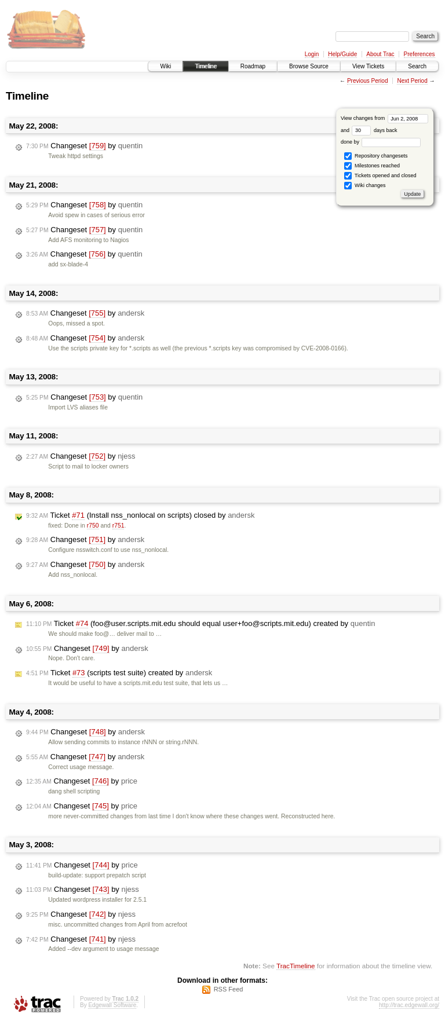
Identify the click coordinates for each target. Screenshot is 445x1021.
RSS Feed (228, 989)
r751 (118, 525)
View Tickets (368, 66)
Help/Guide (342, 54)
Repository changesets (375, 156)
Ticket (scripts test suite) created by (119, 673)
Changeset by (84, 146)
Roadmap (252, 66)
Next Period (412, 81)
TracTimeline (295, 965)
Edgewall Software (112, 1005)
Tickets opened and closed (380, 176)
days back (374, 130)
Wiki (165, 66)
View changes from (384, 118)
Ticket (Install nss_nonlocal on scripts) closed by (140, 515)
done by (381, 142)
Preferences (419, 54)
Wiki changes (364, 185)
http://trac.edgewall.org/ (409, 1005)
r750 (93, 525)
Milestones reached (372, 166)
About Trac (380, 54)
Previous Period (367, 81)
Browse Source (309, 66)
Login (312, 54)
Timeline (205, 66)
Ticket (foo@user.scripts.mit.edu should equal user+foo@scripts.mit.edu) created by (200, 623)
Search (417, 66)
